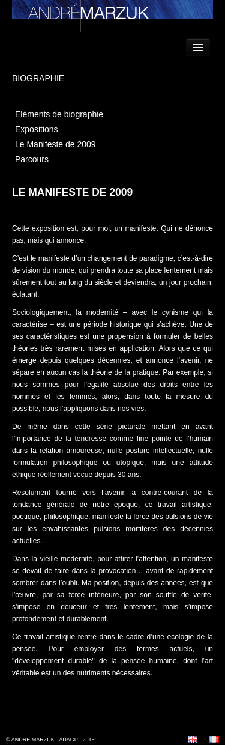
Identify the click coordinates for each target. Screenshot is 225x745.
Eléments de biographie (59, 114)
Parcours (32, 159)
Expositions (36, 129)
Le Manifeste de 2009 (55, 144)
